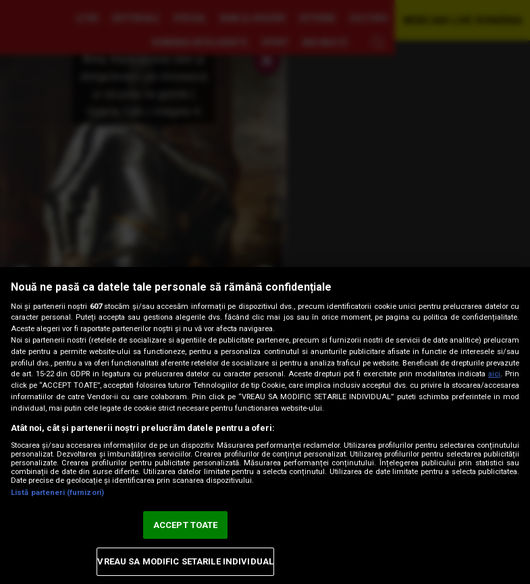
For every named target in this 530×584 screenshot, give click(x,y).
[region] (265, 425)
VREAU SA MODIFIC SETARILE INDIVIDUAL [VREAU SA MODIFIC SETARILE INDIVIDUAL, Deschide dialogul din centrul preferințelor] (185, 561)
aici (494, 374)
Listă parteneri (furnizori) (57, 492)
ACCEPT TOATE (185, 525)
